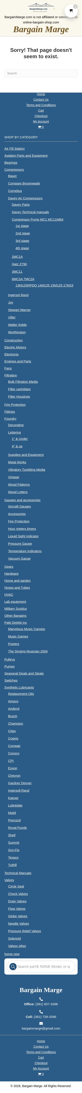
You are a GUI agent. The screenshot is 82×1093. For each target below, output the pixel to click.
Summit (13, 842)
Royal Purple (17, 827)
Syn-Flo (13, 850)
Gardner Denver (20, 783)
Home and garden (17, 580)
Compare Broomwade (24, 183)
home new (11, 954)
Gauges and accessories (22, 500)
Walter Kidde (17, 325)
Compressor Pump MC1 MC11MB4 (37, 219)
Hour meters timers (22, 529)
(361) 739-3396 (41, 1017)
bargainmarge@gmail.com (41, 1028)
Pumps (9, 666)
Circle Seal (16, 886)
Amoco (13, 701)
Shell (11, 835)
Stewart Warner (19, 310)
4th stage (22, 248)
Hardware (11, 573)
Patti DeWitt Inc (15, 622)
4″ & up (17, 446)
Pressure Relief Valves (24, 931)
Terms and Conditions (41, 105)
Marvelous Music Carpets (26, 629)
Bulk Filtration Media (23, 381)
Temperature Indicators (25, 551)
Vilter (12, 317)
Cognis (13, 738)
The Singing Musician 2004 (28, 651)
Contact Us (41, 99)
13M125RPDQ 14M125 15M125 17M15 (44, 285)
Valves (9, 880)
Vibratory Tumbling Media (26, 469)
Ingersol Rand (18, 295)
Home (41, 94)
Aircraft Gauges (19, 506)
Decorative (16, 425)
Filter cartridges (19, 389)
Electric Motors (15, 347)
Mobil (12, 813)
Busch (12, 716)
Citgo (12, 731)
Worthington (17, 332)
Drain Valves (17, 901)
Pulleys (9, 659)
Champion (15, 723)
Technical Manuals (17, 873)
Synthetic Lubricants (19, 687)
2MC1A (17, 256)
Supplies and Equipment (26, 455)
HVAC (8, 594)
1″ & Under (20, 439)
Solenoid (14, 938)
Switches (10, 680)
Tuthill (12, 865)
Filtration (10, 375)
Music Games (18, 636)
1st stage (22, 226)
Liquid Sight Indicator (23, 536)
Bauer (12, 176)
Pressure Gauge (20, 543)
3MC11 (17, 271)
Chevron (14, 775)
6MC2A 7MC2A (23, 279)
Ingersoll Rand (18, 790)
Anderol (13, 708)
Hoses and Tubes (17, 587)
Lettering (14, 432)
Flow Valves (17, 908)
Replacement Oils (21, 694)
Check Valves (18, 894)
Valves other (17, 946)
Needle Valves (18, 923)
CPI (11, 761)
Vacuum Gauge (19, 558)
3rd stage (22, 240)
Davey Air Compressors (25, 198)
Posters (13, 644)
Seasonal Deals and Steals (24, 673)
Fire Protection (15, 404)
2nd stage (23, 233)
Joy (10, 302)
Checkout (41, 116)
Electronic (11, 354)
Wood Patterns (19, 484)
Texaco (13, 857)
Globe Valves (17, 916)
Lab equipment (15, 601)
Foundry (10, 418)
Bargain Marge (41, 29)
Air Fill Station (14, 148)
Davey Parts (21, 204)
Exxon (12, 768)
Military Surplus (15, 608)
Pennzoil (14, 820)
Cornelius (15, 191)
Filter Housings (19, 396)
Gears (8, 566)
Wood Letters (18, 492)
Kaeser (13, 798)
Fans (8, 368)
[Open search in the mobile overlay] (41, 966)
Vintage (13, 477)
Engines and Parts (17, 361)
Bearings (10, 162)
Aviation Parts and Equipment (25, 155)
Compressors (14, 169)
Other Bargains (15, 615)
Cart (41, 110)
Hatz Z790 (19, 264)
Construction (13, 340)
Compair (14, 746)
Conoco (13, 753)
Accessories (17, 514)
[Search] (41, 73)
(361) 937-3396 (41, 1004)
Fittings (9, 411)
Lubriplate (15, 805)
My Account (41, 121)
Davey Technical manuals (30, 212)
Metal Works (17, 462)
